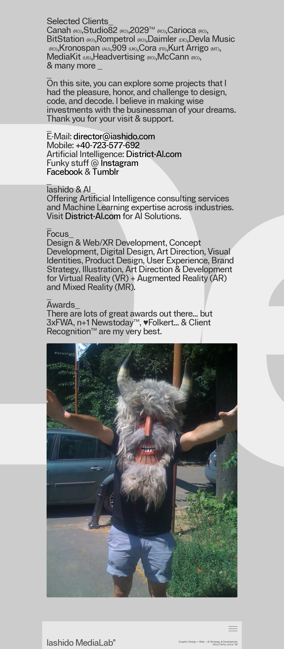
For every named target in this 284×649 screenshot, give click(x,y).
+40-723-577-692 (108, 146)
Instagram (119, 163)
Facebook (65, 172)
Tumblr (105, 172)
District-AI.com (153, 155)
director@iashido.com (114, 137)
